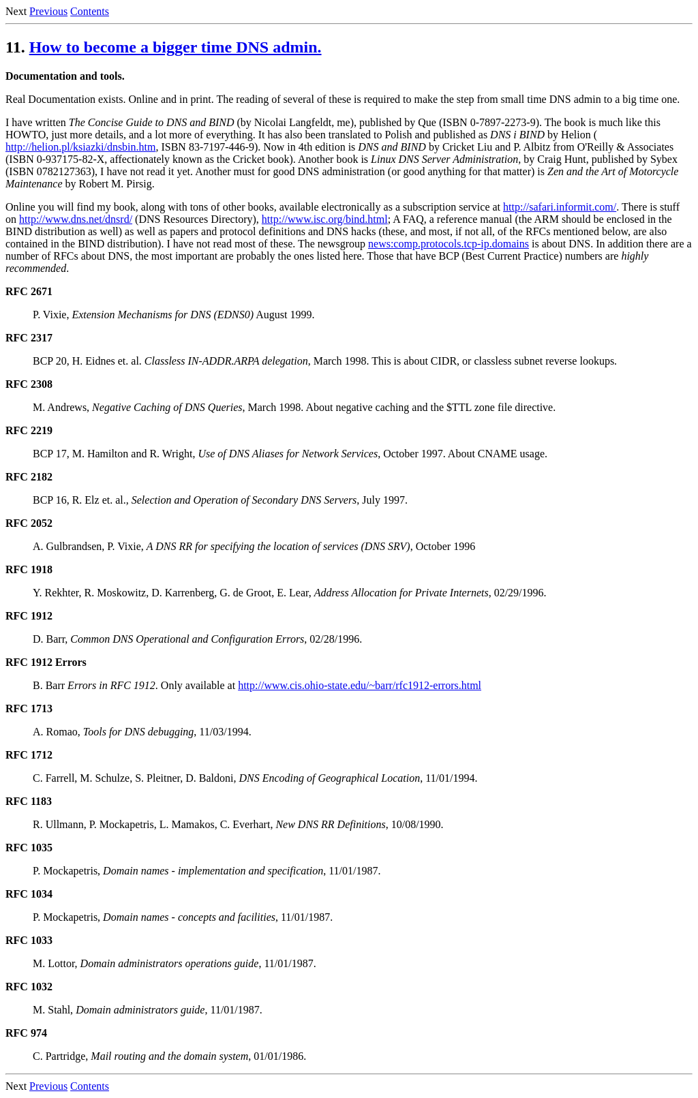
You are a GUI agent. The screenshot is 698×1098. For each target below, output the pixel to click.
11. (15, 47)
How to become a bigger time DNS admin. (175, 47)
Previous (48, 11)
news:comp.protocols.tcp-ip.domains (448, 243)
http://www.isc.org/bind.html (325, 219)
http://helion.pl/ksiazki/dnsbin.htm (80, 147)
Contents (89, 11)
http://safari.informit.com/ (559, 207)
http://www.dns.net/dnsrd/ (75, 219)
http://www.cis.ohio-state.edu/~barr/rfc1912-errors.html (359, 685)
